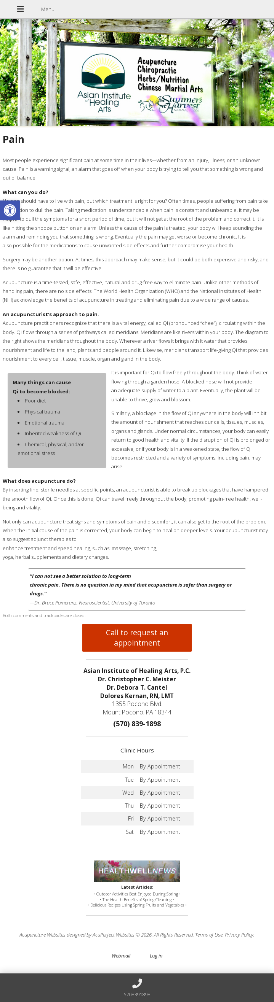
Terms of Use (209, 934)
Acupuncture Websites (42, 934)
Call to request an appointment (137, 637)
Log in (156, 955)
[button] (10, 210)
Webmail (121, 955)
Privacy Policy (239, 934)
